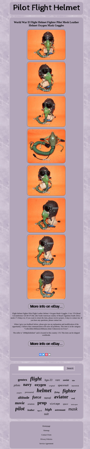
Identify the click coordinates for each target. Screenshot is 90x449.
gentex (22, 380)
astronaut (60, 409)
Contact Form (46, 435)
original (52, 386)
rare (57, 380)
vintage (55, 404)
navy (27, 384)
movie (20, 403)
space (65, 404)
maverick (75, 386)
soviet (66, 380)
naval (47, 397)
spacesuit (63, 385)
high (48, 409)
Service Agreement (46, 444)
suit (46, 414)
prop (42, 402)
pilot (20, 408)
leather (31, 410)
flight (36, 379)
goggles (19, 393)
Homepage (46, 426)
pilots (17, 385)
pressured (29, 392)
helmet (44, 390)
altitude (23, 397)
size (73, 380)
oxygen (40, 385)
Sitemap (46, 430)
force (36, 397)
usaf (73, 398)
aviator (61, 396)
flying (56, 392)
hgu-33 (48, 380)
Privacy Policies (46, 439)
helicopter (74, 404)
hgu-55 (40, 410)
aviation (31, 404)
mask (72, 409)
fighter (69, 390)
